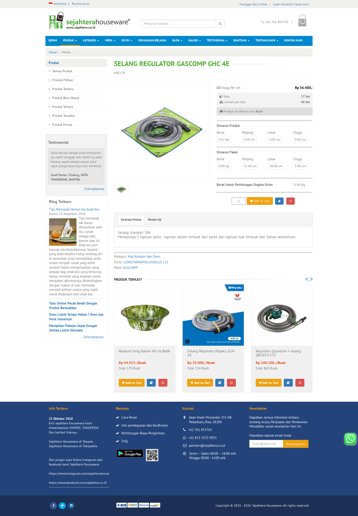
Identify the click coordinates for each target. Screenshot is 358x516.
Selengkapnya (94, 189)
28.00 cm (275, 166)
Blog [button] (177, 40)
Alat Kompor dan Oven (144, 256)
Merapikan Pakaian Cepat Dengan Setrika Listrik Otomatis (73, 328)
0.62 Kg (223, 139)
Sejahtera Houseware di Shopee (71, 441)
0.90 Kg (223, 166)
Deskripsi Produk (131, 220)
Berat (220, 132)
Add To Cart (260, 201)
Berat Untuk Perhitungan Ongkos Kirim (245, 184)
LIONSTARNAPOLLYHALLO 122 (146, 262)
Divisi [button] (126, 40)
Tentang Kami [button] (266, 40)
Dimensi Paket (227, 152)
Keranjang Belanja (152, 40)
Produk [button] (70, 40)
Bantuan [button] (242, 40)
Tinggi (297, 132)
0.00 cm (249, 139)
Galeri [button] (194, 40)
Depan (52, 40)
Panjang (247, 132)
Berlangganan (295, 444)
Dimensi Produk (228, 125)
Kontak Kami (293, 40)
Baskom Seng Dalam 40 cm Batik (144, 351)
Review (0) (154, 220)
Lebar (272, 132)
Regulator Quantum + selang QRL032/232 (278, 353)
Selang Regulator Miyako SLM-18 (211, 353)
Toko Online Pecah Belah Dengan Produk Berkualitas (73, 305)
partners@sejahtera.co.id (207, 445)
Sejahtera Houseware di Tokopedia (73, 446)
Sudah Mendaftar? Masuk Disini (291, 4)
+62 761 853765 (200, 430)
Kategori (91, 40)
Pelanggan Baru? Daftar (253, 4)
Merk (110, 40)
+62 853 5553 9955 (202, 438)
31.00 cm (250, 166)
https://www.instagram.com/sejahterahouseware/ (83, 473)
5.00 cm (300, 166)
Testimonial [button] (217, 40)
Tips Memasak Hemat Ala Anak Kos (74, 209)
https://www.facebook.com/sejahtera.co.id (78, 483)
